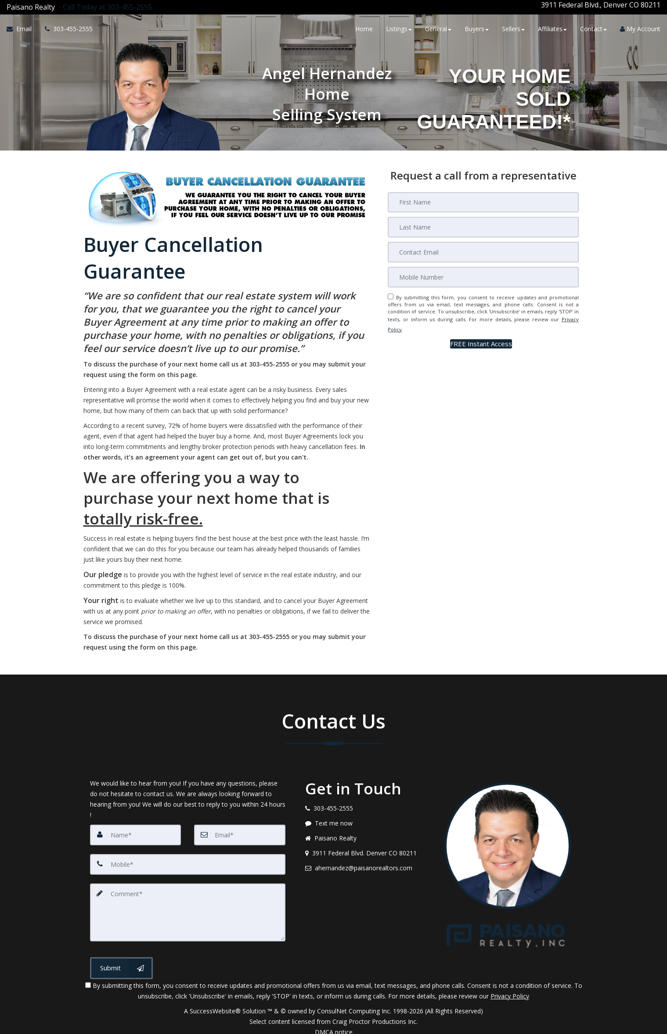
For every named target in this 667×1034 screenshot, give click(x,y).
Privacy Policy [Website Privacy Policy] (509, 988)
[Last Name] (483, 222)
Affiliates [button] (552, 27)
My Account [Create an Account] (640, 27)
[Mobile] (483, 271)
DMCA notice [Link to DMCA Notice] (334, 1024)
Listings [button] (399, 27)
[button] (481, 331)
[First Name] (483, 197)
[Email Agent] (22, 28)
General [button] (438, 27)
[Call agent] (103, 5)
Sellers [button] (513, 27)
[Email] (483, 247)
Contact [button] (593, 27)
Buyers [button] (477, 27)
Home (364, 27)
